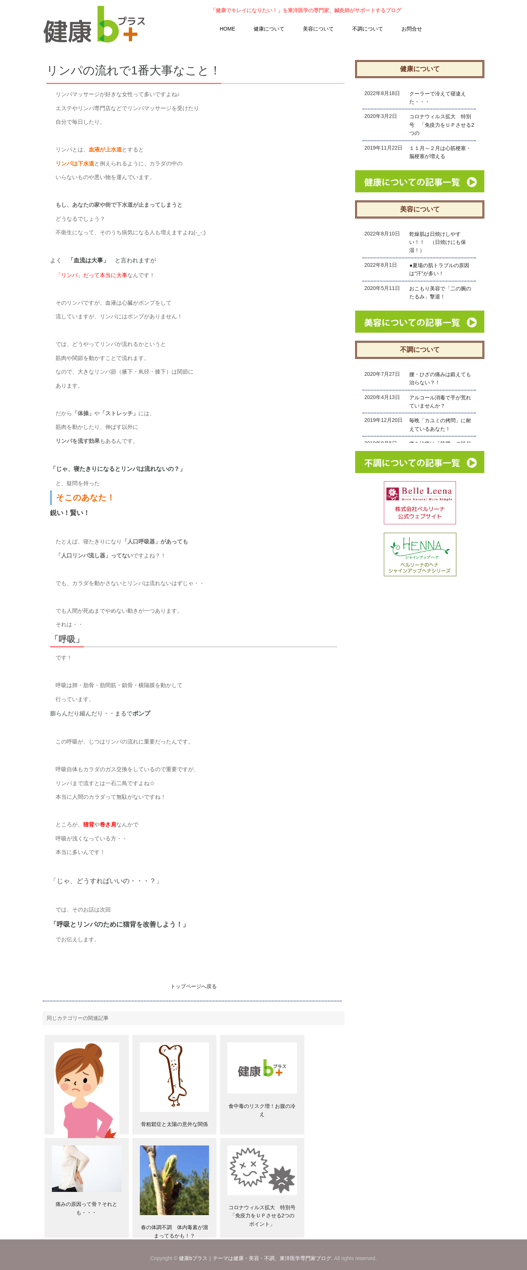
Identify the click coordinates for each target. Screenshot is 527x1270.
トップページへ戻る (193, 986)
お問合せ (412, 29)
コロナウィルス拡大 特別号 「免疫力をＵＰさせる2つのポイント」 (265, 1215)
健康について (269, 29)
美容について (318, 29)
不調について (367, 29)
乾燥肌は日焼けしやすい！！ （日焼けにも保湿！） (437, 242)
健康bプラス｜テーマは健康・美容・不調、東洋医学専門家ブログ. (256, 1258)
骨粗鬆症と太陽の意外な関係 (174, 1124)
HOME (227, 29)
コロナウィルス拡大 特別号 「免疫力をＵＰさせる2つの (441, 124)
